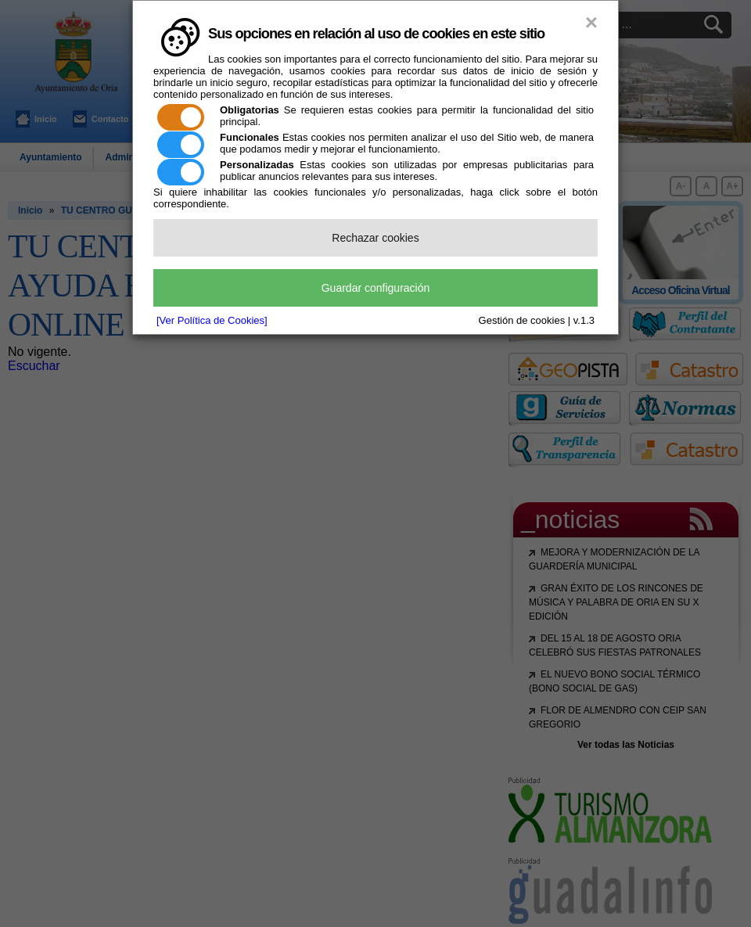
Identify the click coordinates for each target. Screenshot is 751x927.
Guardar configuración (376, 288)
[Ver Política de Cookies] (212, 320)
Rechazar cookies (375, 238)
